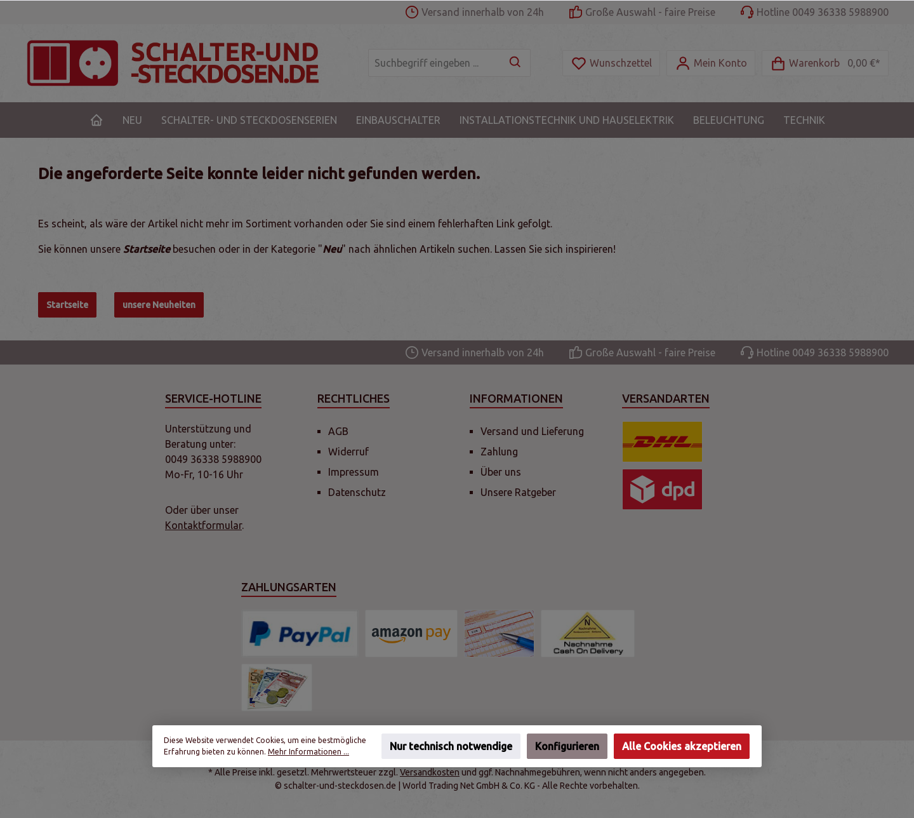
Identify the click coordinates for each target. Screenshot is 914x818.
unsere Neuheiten (159, 305)
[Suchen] (516, 63)
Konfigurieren (567, 746)
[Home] (96, 120)
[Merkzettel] (611, 63)
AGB (338, 431)
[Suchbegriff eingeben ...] (434, 63)
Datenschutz (357, 492)
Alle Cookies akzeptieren (681, 746)
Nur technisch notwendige (451, 746)
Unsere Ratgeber (518, 492)
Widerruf (348, 451)
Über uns (500, 472)
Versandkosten (430, 772)
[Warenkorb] (825, 63)
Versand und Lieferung (532, 431)
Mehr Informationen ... (308, 752)
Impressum (353, 472)
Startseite (67, 305)
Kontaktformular (203, 525)
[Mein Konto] (710, 63)
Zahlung (499, 451)
